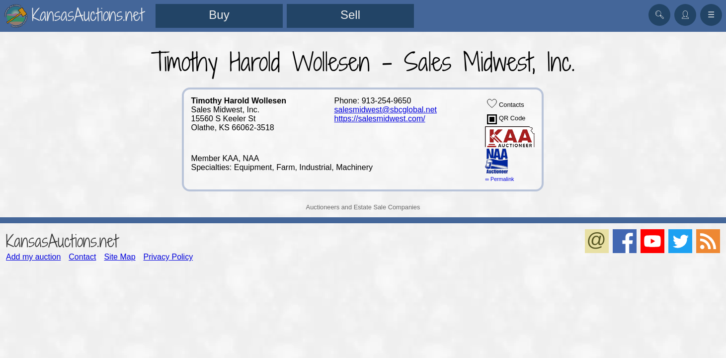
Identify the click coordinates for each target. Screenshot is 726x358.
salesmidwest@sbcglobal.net (385, 109)
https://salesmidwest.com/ (379, 118)
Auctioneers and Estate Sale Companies (363, 207)
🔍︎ (659, 14)
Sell (350, 14)
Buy (219, 14)
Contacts (505, 103)
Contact (82, 257)
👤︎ (685, 14)
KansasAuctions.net (62, 241)
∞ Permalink (499, 179)
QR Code (506, 119)
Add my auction (33, 257)
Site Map (119, 257)
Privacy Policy (168, 257)
